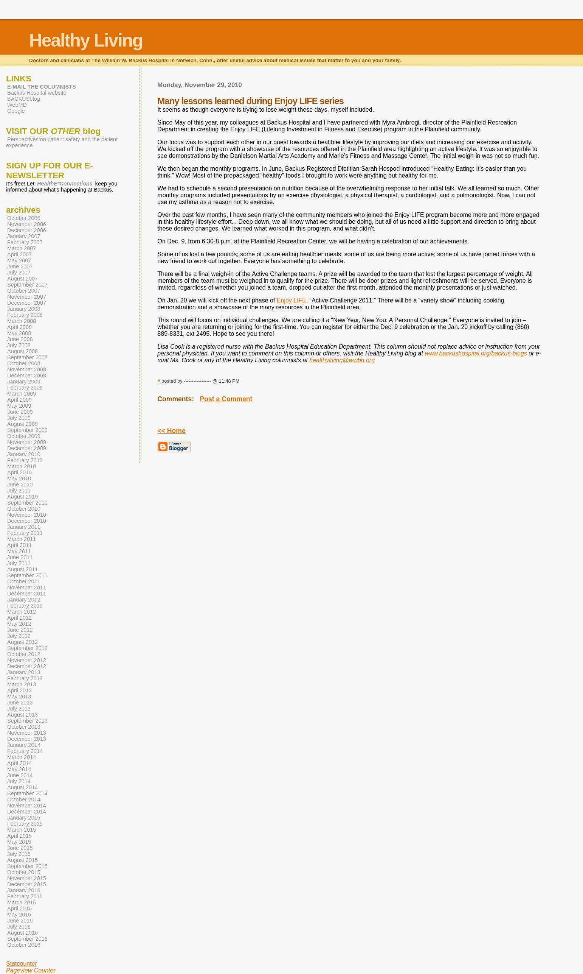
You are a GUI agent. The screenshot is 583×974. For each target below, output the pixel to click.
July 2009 (19, 418)
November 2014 (26, 806)
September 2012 (27, 648)
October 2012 (23, 654)
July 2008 (19, 345)
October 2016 (23, 945)
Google (16, 111)
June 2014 (20, 775)
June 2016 (20, 921)
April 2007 (19, 254)
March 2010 (21, 466)
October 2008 (23, 363)
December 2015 (26, 884)
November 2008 (26, 369)
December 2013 (26, 739)
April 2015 (19, 836)
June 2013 (20, 703)
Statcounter (21, 963)
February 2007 (25, 242)
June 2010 (20, 485)
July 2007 (19, 273)
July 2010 (19, 491)
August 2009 (22, 424)
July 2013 (19, 709)
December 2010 (26, 521)
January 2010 (23, 454)
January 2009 (23, 382)
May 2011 (19, 551)
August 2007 (22, 279)
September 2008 (27, 357)
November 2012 (26, 660)
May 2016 (19, 915)
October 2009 (23, 436)
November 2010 (26, 515)
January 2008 (23, 309)
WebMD (17, 105)
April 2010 (19, 472)
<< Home (171, 431)
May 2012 (19, 624)
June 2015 (20, 848)
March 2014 (21, 757)
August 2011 (22, 569)
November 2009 (26, 442)
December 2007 (26, 303)
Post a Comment (226, 399)
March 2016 (21, 902)
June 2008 (20, 339)
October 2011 (23, 581)
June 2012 (20, 630)
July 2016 (19, 927)
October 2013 (23, 727)
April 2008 (19, 327)
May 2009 (19, 406)
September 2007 (27, 285)
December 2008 (26, 375)
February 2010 (25, 460)
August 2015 (22, 860)
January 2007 (23, 236)
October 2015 (23, 872)
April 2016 (19, 908)
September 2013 (27, 721)
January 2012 (23, 600)
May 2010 (19, 478)
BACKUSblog (23, 99)
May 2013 (19, 696)
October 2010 (23, 509)
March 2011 (21, 539)
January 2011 (23, 527)
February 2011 (25, 533)
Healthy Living (86, 40)
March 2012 (21, 612)
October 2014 (23, 799)
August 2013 (22, 715)
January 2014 (23, 745)
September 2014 (27, 793)
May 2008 (19, 333)
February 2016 (25, 896)
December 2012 (26, 666)
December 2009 (26, 448)
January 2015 (23, 818)
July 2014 (19, 781)
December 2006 (26, 230)
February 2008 (25, 315)
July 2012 (19, 636)
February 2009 (25, 388)
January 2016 (23, 890)
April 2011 (19, 545)
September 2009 (27, 430)
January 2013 (23, 672)
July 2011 (19, 563)
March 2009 (21, 394)
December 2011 (26, 594)
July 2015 (19, 854)
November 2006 (26, 224)
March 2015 (21, 830)
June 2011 (20, 557)
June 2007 (20, 266)
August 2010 (22, 497)
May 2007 (19, 260)
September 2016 (27, 939)
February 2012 (25, 606)
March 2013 (21, 684)
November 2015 (26, 878)
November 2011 (26, 587)
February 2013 (25, 678)
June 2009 (20, 412)
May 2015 (19, 842)
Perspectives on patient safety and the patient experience (62, 142)
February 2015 (25, 824)
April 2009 (19, 400)
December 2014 (26, 812)
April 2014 (19, 763)
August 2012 (22, 642)
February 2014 (25, 751)
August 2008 (22, 351)
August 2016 (22, 933)
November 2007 (26, 297)
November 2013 (26, 733)
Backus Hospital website (36, 93)
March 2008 (21, 321)
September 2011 (27, 575)
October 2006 (23, 218)
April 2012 (19, 618)
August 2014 (22, 787)
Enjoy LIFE (291, 300)
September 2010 (27, 503)
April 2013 (19, 690)
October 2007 (23, 291)
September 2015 (27, 866)
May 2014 (19, 769)
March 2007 (21, 248)
